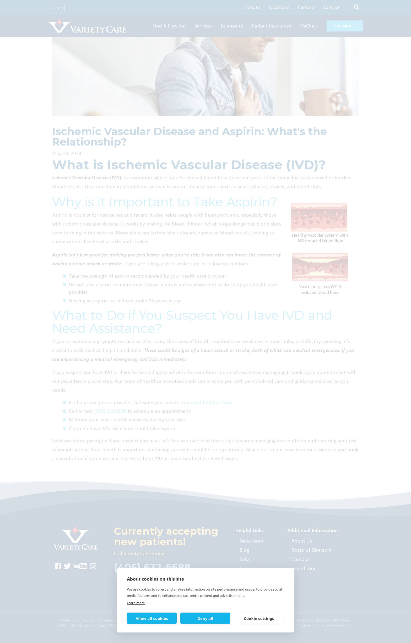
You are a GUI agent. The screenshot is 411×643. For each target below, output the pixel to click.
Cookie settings (259, 618)
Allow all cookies (152, 618)
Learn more (136, 603)
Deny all (205, 618)
